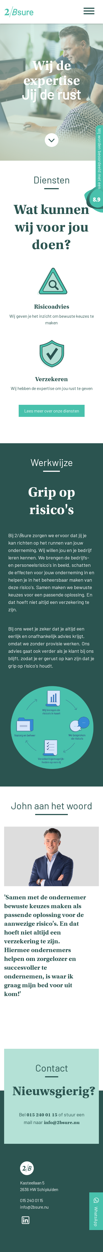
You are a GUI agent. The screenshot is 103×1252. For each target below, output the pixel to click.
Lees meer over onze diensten (51, 410)
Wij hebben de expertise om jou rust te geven (51, 360)
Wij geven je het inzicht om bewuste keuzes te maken (51, 291)
